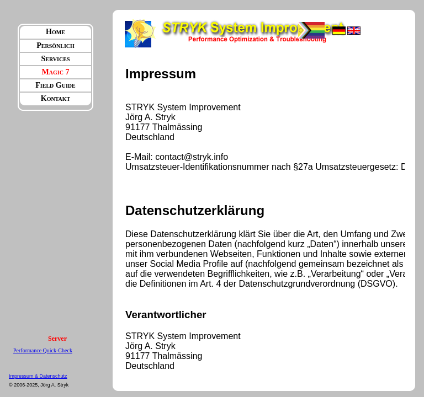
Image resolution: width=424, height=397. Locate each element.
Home (55, 32)
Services (55, 59)
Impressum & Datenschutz (38, 376)
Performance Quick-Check (42, 350)
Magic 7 (56, 72)
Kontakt (56, 98)
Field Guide (55, 85)
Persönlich (55, 45)
